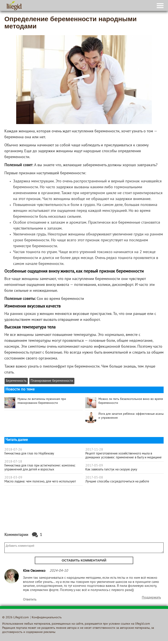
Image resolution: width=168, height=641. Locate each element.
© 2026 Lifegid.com (15, 617)
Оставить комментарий (84, 560)
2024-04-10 (58, 570)
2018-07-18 (13, 461)
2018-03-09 (13, 477)
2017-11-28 (94, 449)
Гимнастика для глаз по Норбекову (29, 453)
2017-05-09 (94, 465)
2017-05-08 (94, 477)
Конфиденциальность (47, 617)
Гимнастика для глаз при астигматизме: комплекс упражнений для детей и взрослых (39, 467)
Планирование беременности (52, 381)
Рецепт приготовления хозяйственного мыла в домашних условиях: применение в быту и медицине (123, 455)
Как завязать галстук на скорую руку (111, 469)
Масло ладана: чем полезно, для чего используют (40, 481)
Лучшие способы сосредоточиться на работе (117, 481)
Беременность (16, 381)
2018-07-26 (13, 449)
